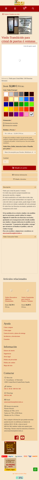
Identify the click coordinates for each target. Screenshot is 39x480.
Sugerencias (7, 353)
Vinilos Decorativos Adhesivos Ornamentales (11, 299)
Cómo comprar (8, 327)
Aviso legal (7, 356)
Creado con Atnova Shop (19, 473)
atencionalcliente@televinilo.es (12, 233)
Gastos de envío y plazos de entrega (14, 333)
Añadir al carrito (19, 168)
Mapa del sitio (8, 365)
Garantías (7, 339)
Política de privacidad (10, 359)
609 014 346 (17, 389)
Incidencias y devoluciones (12, 336)
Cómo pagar (7, 330)
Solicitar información (19, 175)
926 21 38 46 (8, 389)
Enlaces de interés (9, 350)
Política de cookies (9, 362)
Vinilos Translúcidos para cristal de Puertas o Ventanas (27, 299)
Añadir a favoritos (19, 179)
